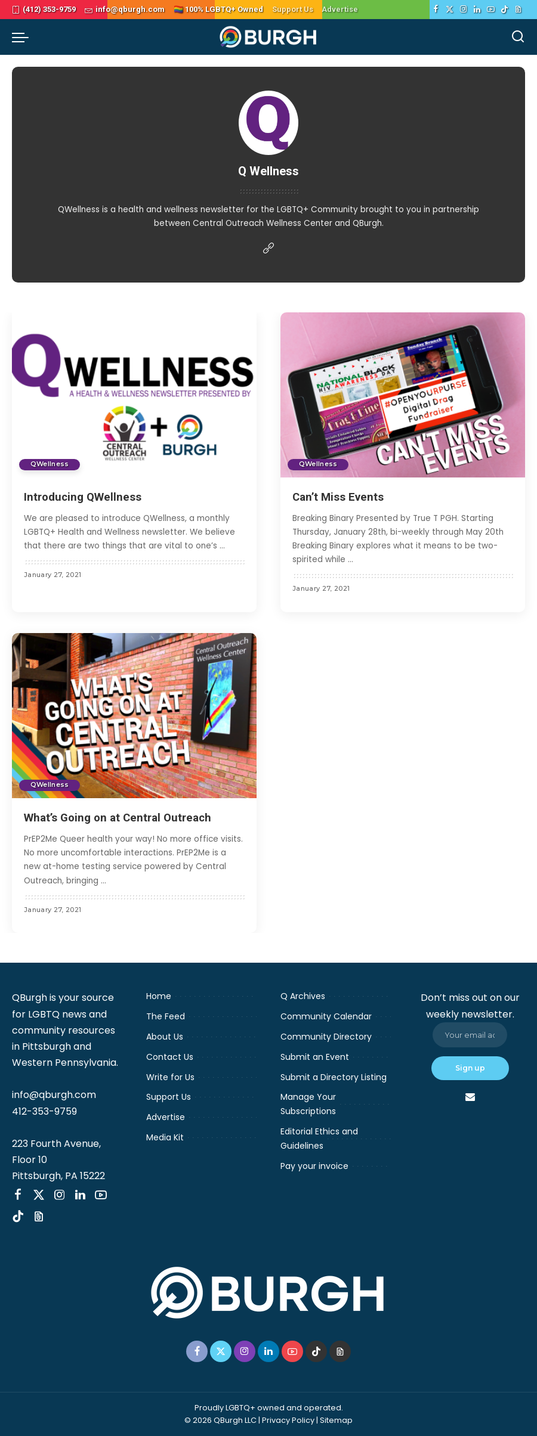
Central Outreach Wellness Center (262, 223)
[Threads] (518, 9)
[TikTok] (504, 9)
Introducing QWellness (85, 496)
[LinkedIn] (477, 9)
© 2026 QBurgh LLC (220, 1420)
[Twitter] (449, 9)
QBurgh (367, 223)
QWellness (79, 209)
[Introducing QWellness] (134, 394)
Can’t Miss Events (341, 496)
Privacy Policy (288, 1420)
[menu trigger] (23, 37)
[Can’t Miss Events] (402, 394)
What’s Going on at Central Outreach (123, 817)
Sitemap (336, 1420)
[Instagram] (463, 9)
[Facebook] (436, 9)
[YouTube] (491, 9)
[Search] (518, 37)
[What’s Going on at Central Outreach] (134, 715)
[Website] (268, 248)
